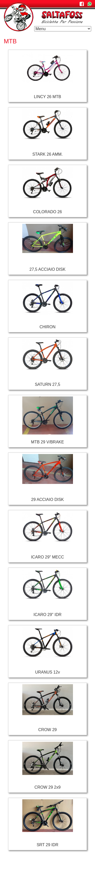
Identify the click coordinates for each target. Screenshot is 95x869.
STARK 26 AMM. (47, 154)
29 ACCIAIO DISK (47, 499)
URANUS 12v (47, 672)
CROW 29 (47, 730)
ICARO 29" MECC (47, 557)
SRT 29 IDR (48, 845)
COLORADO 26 (47, 212)
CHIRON (47, 327)
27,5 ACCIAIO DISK (47, 269)
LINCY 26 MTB (47, 97)
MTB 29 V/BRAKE (47, 442)
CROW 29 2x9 (47, 787)
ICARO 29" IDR (47, 614)
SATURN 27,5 (47, 384)
